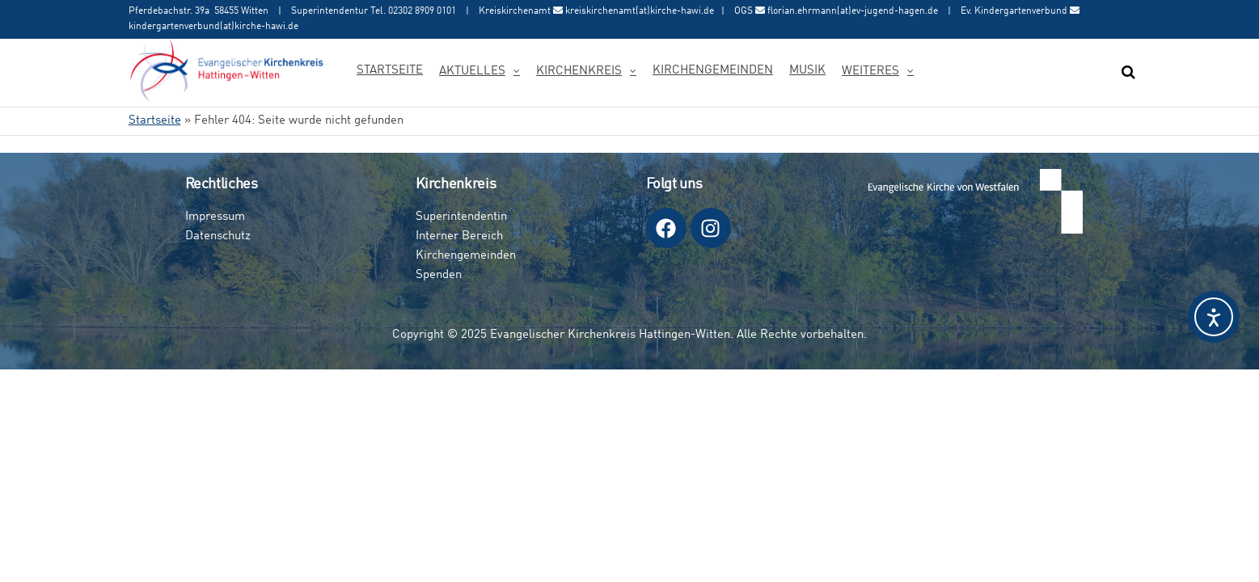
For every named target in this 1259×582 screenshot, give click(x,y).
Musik (807, 71)
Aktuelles (472, 71)
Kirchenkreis (579, 71)
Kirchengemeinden (713, 71)
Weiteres (870, 71)
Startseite (390, 71)
